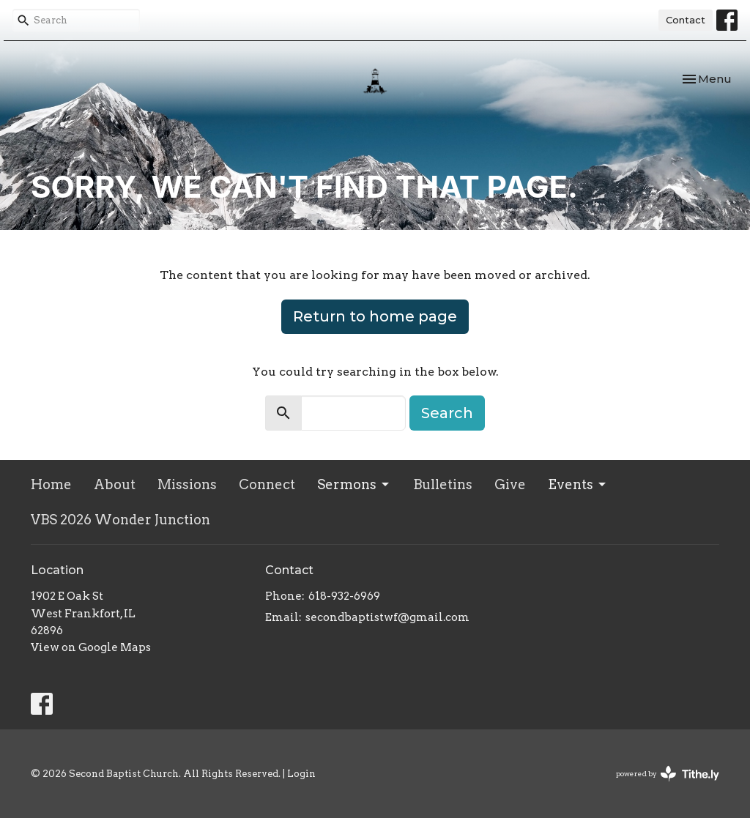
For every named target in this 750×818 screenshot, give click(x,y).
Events (578, 484)
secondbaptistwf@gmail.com (387, 617)
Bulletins (442, 484)
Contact (685, 20)
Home (51, 484)
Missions (187, 484)
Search (447, 413)
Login (301, 773)
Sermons (354, 484)
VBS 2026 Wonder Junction (120, 519)
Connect (267, 484)
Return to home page (375, 316)
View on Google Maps (91, 647)
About (114, 484)
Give (510, 484)
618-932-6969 (344, 596)
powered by (667, 773)
